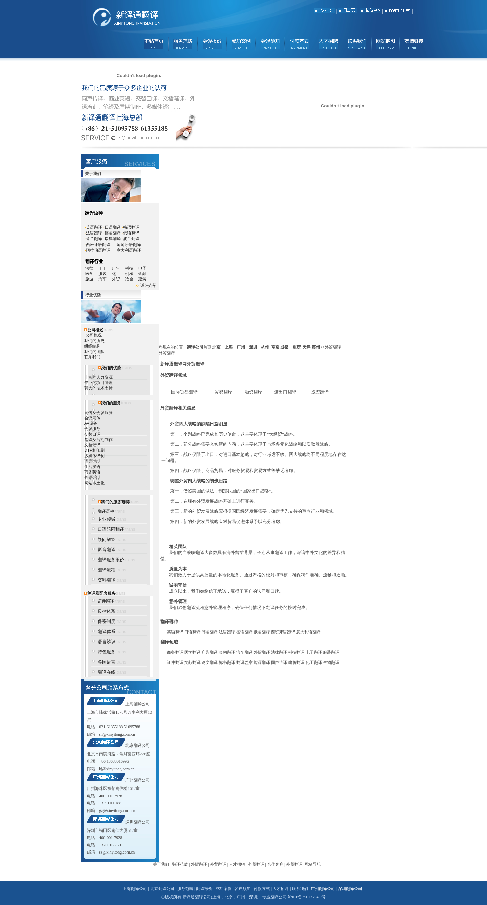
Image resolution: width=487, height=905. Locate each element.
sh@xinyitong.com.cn (117, 734)
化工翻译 (314, 662)
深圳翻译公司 (137, 822)
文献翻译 (192, 662)
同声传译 (279, 662)
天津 (307, 347)
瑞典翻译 (113, 238)
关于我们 (161, 864)
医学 (91, 273)
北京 (216, 347)
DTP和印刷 (94, 450)
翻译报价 (204, 888)
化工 (118, 273)
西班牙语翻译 (98, 244)
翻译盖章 (244, 662)
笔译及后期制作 (98, 439)
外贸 (118, 279)
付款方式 (262, 888)
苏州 (316, 347)
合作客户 (275, 864)
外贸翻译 (262, 652)
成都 (284, 347)
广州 (241, 347)
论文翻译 (210, 662)
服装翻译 (331, 652)
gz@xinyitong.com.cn (117, 810)
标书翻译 (227, 662)
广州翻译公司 (137, 780)
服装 (105, 273)
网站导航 (312, 864)
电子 (142, 268)
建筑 (142, 279)
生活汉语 (92, 466)
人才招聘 (237, 864)
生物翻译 (331, 662)
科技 (129, 268)
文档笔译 (92, 445)
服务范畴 (185, 888)
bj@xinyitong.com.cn (116, 768)
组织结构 (92, 346)
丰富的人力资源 (98, 377)
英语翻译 (94, 227)
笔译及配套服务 (101, 593)
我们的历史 (94, 340)
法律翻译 (279, 652)
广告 (116, 268)
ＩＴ (105, 268)
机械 (131, 273)
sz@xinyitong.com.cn (117, 852)
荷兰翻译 (94, 238)
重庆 (297, 347)
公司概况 (94, 335)
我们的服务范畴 (115, 502)
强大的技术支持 (98, 388)
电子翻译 (314, 652)
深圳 (253, 347)
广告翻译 (210, 652)
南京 (275, 347)
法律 (89, 268)
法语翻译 (94, 233)
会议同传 (92, 418)
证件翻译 (106, 601)
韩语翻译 (131, 227)
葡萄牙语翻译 (129, 244)
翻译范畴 (180, 864)
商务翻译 (175, 652)
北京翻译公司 (137, 745)
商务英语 (92, 472)
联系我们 (92, 357)
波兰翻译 (131, 238)
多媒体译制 (94, 456)
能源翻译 (262, 662)
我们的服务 (111, 403)
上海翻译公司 (137, 703)
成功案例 (223, 888)
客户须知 (242, 888)
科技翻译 (296, 652)
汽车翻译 (244, 652)
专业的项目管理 (98, 382)
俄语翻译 (131, 233)
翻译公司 (195, 347)
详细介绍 (148, 285)
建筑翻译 (296, 662)
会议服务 (92, 428)
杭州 (265, 347)
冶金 (131, 279)
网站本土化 (94, 483)
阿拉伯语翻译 (98, 250)
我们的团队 (94, 351)
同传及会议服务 (98, 412)
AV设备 (90, 423)
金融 (142, 273)
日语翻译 (113, 227)
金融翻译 (227, 652)
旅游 (89, 279)
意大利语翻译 (129, 250)
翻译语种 (106, 511)
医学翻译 (192, 652)
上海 (229, 347)
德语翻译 (113, 233)
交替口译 (92, 434)
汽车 (104, 279)
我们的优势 (111, 367)
